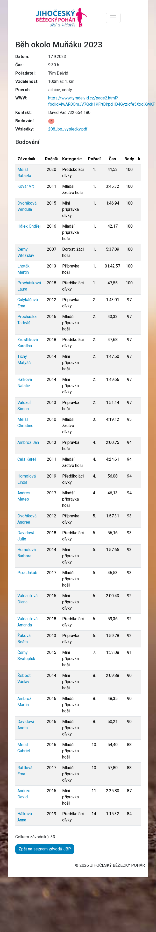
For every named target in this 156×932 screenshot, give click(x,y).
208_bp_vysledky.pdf (68, 129)
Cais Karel (26, 459)
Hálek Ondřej (28, 226)
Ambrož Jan (28, 442)
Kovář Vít (25, 186)
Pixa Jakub (27, 572)
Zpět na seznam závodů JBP (45, 849)
